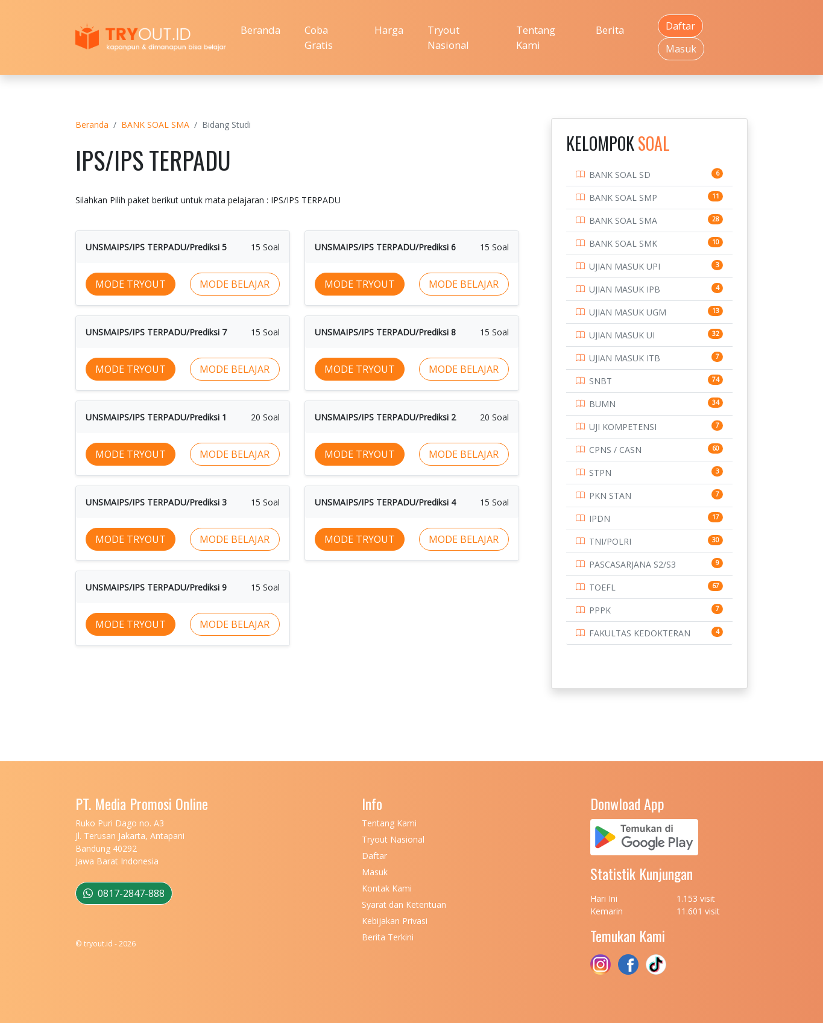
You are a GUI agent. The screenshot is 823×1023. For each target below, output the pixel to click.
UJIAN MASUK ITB (624, 358)
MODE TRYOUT (130, 284)
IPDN (599, 518)
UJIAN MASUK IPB (624, 289)
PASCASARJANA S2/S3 (632, 564)
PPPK (600, 610)
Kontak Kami (387, 888)
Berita (610, 30)
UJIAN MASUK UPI (624, 266)
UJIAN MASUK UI (622, 335)
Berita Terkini (388, 937)
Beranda (260, 30)
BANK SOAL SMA (155, 124)
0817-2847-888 (124, 893)
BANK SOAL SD (620, 174)
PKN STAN (610, 495)
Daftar (680, 26)
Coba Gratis (318, 37)
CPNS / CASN (615, 449)
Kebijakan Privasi (394, 920)
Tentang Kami (535, 37)
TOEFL (602, 587)
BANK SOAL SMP (623, 197)
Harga (388, 30)
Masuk (681, 48)
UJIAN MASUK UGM (627, 312)
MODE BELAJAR (235, 284)
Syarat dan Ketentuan (404, 904)
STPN (600, 472)
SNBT (600, 381)
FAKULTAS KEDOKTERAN (639, 633)
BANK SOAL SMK (623, 243)
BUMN (602, 404)
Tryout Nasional (448, 37)
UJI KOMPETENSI (623, 426)
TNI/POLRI (610, 541)
